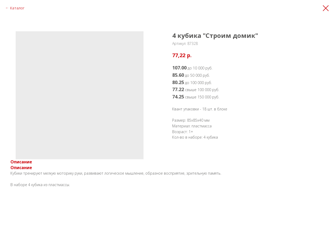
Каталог (17, 7)
